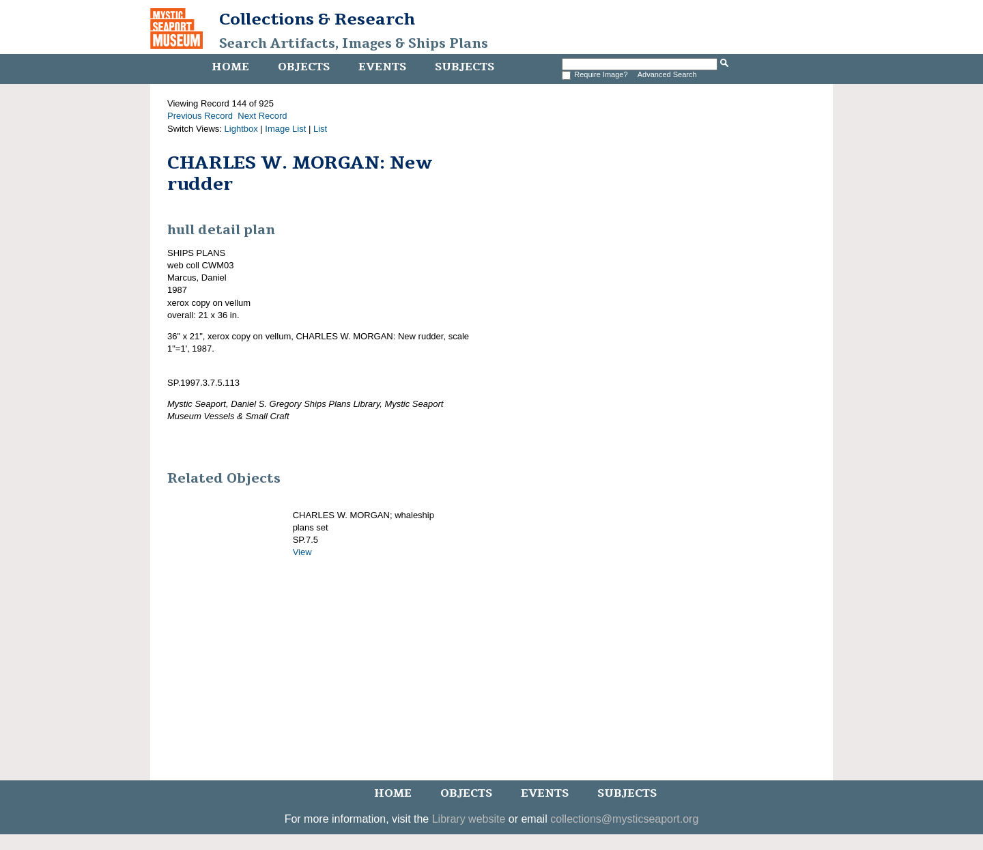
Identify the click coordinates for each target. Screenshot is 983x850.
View (302, 552)
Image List (285, 129)
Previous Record (200, 116)
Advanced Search (667, 74)
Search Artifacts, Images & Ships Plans (353, 44)
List (320, 129)
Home (230, 66)
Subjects (464, 66)
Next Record (262, 116)
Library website (469, 819)
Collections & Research (317, 19)
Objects (304, 66)
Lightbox (241, 129)
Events (382, 66)
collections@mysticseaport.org (624, 819)
